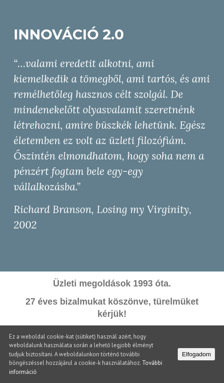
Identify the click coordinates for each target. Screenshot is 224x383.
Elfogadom (196, 354)
